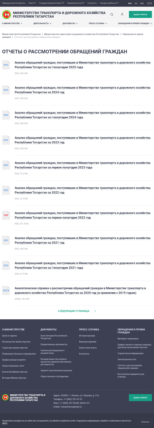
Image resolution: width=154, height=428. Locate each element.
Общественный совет (13, 365)
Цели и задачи (9, 335)
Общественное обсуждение (55, 376)
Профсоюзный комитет (14, 359)
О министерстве (12, 23)
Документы (70, 23)
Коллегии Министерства (14, 371)
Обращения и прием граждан (135, 23)
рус (130, 3)
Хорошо (145, 421)
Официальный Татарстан (13, 3)
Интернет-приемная (128, 338)
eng (142, 3)
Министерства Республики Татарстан (21, 34)
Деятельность (42, 23)
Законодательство (127, 359)
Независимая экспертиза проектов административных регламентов (56, 362)
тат (136, 3)
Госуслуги (92, 3)
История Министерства (14, 377)
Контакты (84, 353)
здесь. (5, 423)
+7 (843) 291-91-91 (73, 399)
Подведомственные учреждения (19, 353)
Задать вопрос (140, 15)
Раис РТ (32, 3)
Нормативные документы (54, 344)
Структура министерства (15, 347)
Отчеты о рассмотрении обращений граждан (130, 366)
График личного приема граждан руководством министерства (134, 346)
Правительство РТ (75, 3)
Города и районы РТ (109, 3)
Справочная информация (131, 353)
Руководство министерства (16, 341)
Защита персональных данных (56, 370)
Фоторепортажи (87, 335)
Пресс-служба (98, 23)
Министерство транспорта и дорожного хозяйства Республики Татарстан (81, 34)
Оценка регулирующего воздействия (53, 351)
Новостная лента (88, 347)
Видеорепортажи (87, 341)
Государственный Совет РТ (51, 3)
